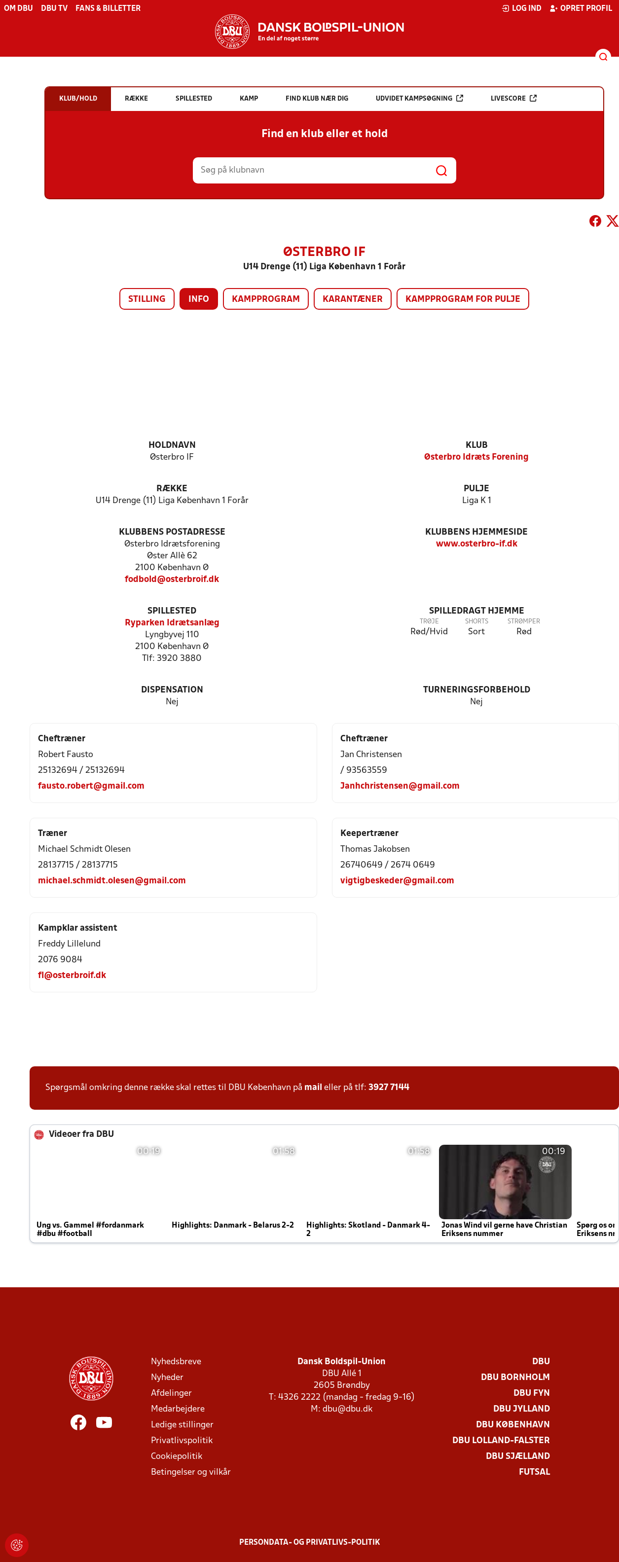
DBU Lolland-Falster (501, 1441)
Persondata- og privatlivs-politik (309, 1542)
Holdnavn (172, 445)
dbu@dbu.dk (347, 1409)
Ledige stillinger (182, 1425)
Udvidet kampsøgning (419, 98)
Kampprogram (266, 299)
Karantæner (353, 299)
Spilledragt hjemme (476, 611)
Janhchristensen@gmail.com (400, 786)
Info (198, 299)
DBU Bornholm (515, 1378)
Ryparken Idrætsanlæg (172, 623)
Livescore (514, 98)
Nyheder (167, 1378)
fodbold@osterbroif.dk (172, 580)
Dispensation (172, 690)
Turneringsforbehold (476, 690)
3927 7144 (388, 1088)
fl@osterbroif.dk (72, 976)
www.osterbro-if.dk (476, 544)
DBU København (513, 1425)
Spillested (171, 611)
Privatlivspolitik (182, 1441)
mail (313, 1088)
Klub (477, 445)
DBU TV (54, 8)
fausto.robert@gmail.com (91, 786)
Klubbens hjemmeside (476, 532)
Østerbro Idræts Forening (476, 457)
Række (171, 489)
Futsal (534, 1472)
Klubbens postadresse (172, 532)
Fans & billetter (108, 8)
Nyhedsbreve (176, 1362)
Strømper (524, 621)
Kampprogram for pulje (462, 299)
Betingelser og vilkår (191, 1472)
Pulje (476, 489)
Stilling (147, 299)
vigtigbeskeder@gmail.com (397, 881)
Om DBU (18, 8)
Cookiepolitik (176, 1457)
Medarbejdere (178, 1409)
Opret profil (580, 8)
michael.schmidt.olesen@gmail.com (112, 881)
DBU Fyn (531, 1393)
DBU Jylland (521, 1409)
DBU (541, 1362)
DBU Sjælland (518, 1457)
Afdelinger (171, 1393)
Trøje (429, 621)
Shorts (476, 621)
